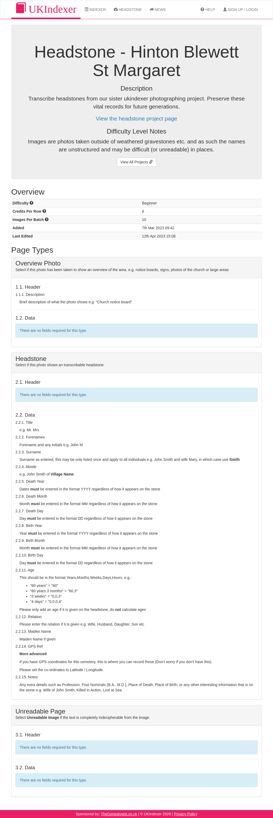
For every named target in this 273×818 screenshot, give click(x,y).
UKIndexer (46, 9)
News (158, 9)
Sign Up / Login (240, 9)
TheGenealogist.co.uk (119, 814)
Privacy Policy (185, 814)
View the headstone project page (136, 118)
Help (207, 9)
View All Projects (136, 162)
